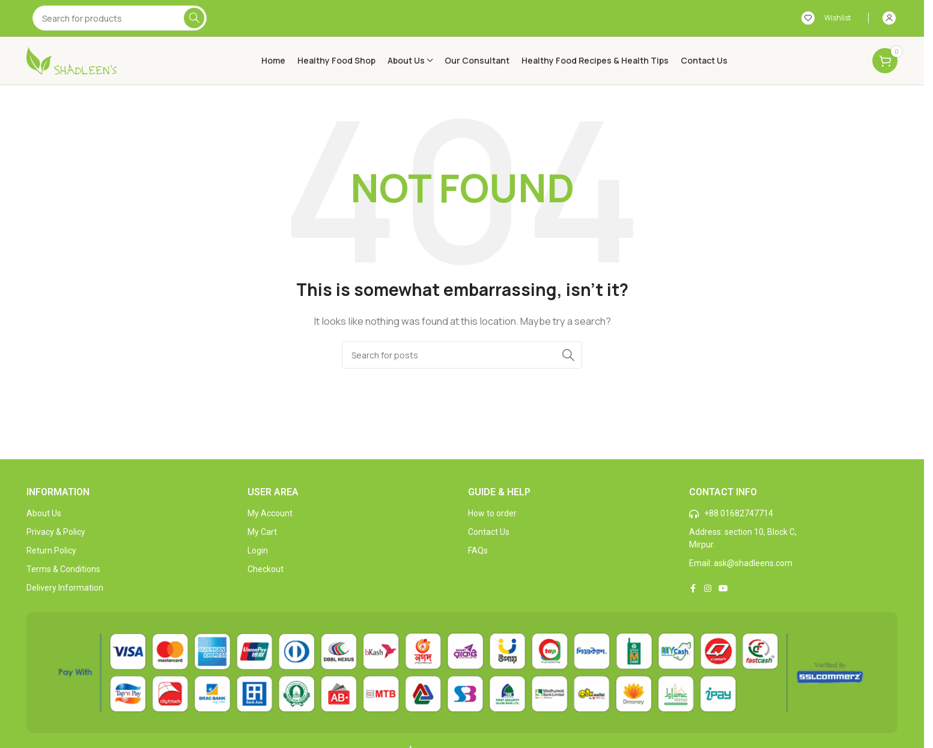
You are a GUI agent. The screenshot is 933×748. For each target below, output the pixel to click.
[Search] (119, 18)
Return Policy (51, 550)
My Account (270, 513)
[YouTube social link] (723, 589)
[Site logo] (71, 59)
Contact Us (488, 532)
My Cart (262, 532)
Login (258, 550)
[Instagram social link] (708, 589)
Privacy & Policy (55, 532)
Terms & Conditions (63, 569)
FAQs (478, 550)
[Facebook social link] (693, 589)
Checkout (266, 569)
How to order (492, 513)
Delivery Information (64, 588)
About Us (43, 513)
